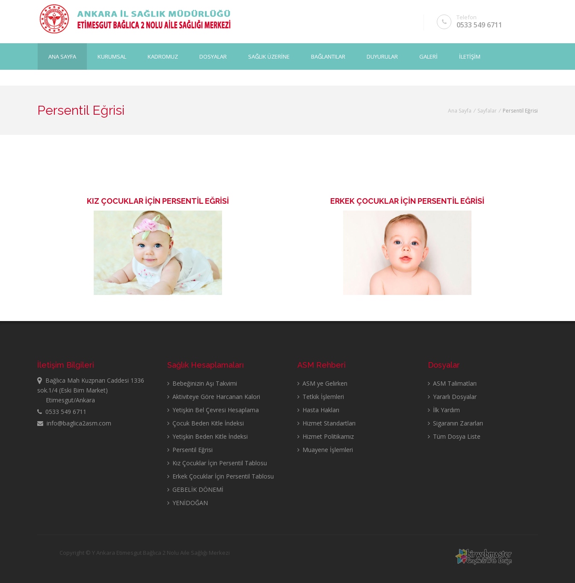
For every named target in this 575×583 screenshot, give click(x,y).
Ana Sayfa (62, 56)
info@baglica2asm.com (74, 423)
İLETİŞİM (469, 56)
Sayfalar (487, 110)
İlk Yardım (444, 410)
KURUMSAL (112, 56)
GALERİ (428, 56)
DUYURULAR (382, 56)
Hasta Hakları (318, 410)
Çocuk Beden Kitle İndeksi (205, 423)
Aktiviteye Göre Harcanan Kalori (213, 397)
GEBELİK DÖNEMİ (195, 489)
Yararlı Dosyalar (452, 397)
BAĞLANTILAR (328, 56)
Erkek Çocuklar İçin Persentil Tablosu (220, 476)
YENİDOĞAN (187, 503)
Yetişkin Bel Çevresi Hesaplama (213, 410)
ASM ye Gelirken (322, 383)
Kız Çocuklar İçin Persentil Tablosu (217, 463)
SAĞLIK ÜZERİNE (269, 56)
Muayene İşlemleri (325, 450)
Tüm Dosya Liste (454, 436)
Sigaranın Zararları (455, 423)
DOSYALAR (213, 56)
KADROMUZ (163, 56)
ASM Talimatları (452, 383)
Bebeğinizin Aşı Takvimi (202, 383)
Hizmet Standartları (326, 423)
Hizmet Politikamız (325, 436)
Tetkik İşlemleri (320, 397)
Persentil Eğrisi (190, 450)
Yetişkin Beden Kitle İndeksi (207, 436)
